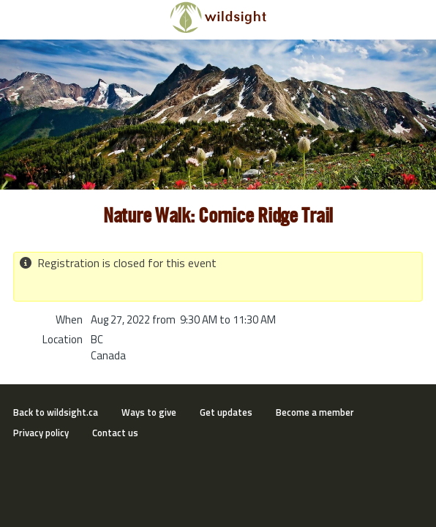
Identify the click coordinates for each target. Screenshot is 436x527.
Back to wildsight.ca (55, 412)
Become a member (315, 412)
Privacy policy (41, 432)
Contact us (115, 432)
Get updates (226, 412)
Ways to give (148, 412)
